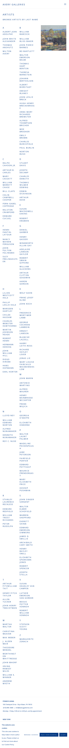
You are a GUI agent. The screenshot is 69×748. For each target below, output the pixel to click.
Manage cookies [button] (31, 735)
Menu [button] (65, 4)
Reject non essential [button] (49, 735)
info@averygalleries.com (24, 708)
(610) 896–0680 (8, 708)
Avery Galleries (14, 4)
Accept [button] (63, 735)
